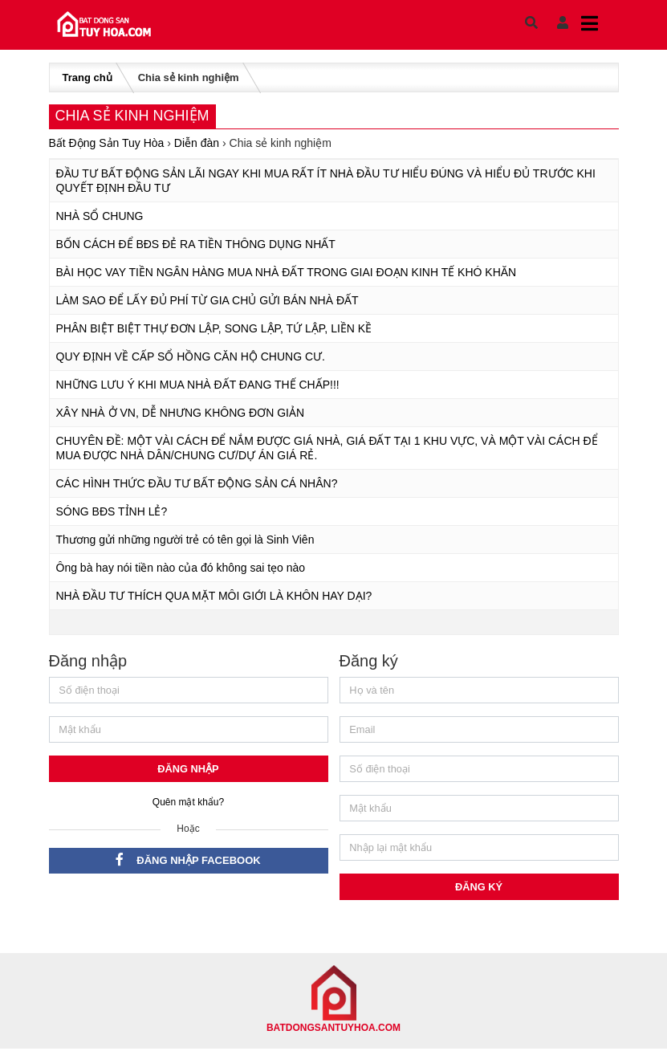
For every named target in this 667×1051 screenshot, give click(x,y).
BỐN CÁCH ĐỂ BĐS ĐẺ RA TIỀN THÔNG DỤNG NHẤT (196, 244)
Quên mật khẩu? (188, 803)
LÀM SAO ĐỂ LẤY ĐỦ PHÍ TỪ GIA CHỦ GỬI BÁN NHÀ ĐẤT (207, 300)
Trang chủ (87, 77)
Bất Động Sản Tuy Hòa (107, 142)
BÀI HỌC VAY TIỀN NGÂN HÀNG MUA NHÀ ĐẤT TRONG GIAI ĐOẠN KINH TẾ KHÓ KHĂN (286, 272)
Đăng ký (479, 888)
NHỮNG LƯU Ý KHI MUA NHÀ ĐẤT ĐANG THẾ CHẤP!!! (198, 384)
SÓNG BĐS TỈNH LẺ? (112, 511)
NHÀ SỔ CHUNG (100, 216)
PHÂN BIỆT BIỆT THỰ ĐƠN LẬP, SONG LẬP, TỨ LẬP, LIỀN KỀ (214, 328)
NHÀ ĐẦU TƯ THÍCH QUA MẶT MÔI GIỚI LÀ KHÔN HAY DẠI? (214, 595)
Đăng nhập (188, 770)
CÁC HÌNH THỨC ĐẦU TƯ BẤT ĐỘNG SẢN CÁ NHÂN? (197, 483)
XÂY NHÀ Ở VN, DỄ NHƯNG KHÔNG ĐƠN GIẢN (180, 412)
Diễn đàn (196, 142)
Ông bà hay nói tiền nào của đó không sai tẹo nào (181, 567)
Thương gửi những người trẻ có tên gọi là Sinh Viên (185, 539)
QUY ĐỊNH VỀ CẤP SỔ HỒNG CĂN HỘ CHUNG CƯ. (190, 356)
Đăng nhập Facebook (188, 860)
